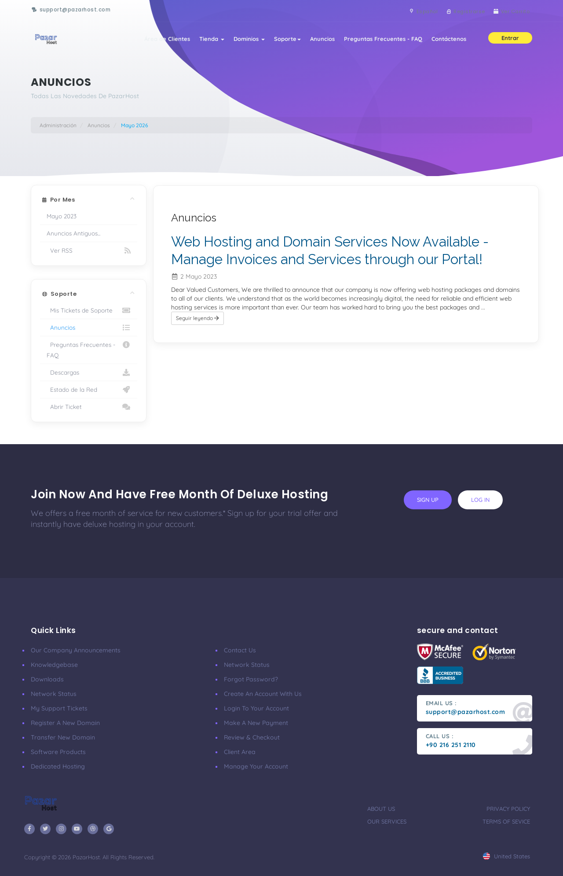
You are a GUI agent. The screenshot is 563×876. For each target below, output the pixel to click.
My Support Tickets (59, 708)
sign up (428, 499)
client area (240, 752)
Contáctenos (448, 40)
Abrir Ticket (89, 406)
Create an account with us (263, 694)
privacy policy (508, 808)
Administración (58, 125)
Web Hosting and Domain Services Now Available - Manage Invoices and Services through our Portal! (322, 258)
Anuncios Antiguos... (73, 233)
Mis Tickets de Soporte (89, 310)
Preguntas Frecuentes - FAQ (381, 40)
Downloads (47, 679)
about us (381, 808)
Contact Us (240, 650)
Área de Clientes (158, 40)
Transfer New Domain (63, 737)
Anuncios (319, 40)
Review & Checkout (252, 737)
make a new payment (256, 723)
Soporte (282, 40)
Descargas (89, 372)
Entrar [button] (510, 39)
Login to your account (256, 708)
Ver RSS (89, 250)
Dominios (243, 40)
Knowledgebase (54, 665)
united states (506, 856)
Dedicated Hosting (58, 766)
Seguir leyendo (197, 335)
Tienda (204, 40)
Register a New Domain (65, 723)
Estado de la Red (89, 389)
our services (386, 821)
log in (480, 499)
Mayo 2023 (62, 216)
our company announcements (76, 650)
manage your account (256, 766)
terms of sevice (506, 821)
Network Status (54, 694)
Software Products (58, 752)
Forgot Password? (251, 679)
